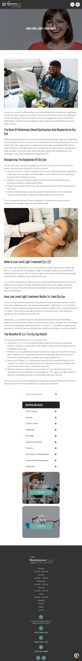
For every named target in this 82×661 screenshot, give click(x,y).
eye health (30, 436)
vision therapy (31, 411)
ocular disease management (37, 460)
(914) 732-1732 (41, 648)
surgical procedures (34, 442)
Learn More (41, 492)
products (29, 448)
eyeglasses (30, 430)
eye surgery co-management (37, 454)
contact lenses (32, 424)
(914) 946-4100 (41, 639)
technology (30, 466)
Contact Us (41, 526)
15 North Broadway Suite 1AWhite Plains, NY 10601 (41, 629)
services (29, 417)
